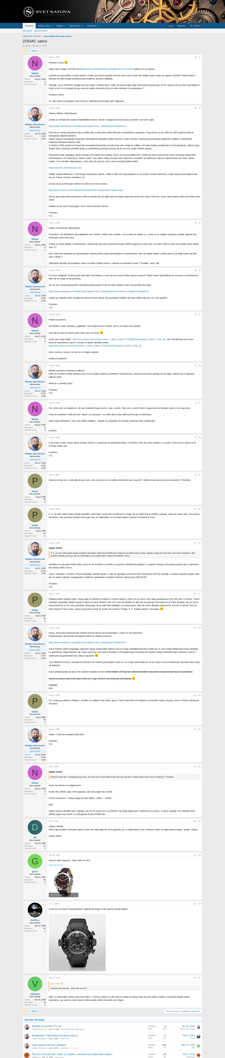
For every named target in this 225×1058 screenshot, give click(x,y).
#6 (200, 365)
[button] (52, 26)
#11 (199, 543)
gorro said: (55, 984)
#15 (199, 729)
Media (59, 25)
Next (34, 51)
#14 (199, 695)
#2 (200, 108)
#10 (199, 509)
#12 (199, 594)
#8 (200, 437)
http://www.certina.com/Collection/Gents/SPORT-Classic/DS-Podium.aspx (86, 190)
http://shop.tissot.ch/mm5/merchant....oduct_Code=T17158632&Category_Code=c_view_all (119, 339)
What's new (44, 25)
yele (193, 1048)
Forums (29, 25)
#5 (200, 314)
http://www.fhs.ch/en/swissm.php (65, 167)
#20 (199, 978)
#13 (199, 628)
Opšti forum (64, 1039)
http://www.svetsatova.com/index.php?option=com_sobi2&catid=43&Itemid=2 (88, 126)
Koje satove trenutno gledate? (49, 1045)
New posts (27, 31)
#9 (200, 475)
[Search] (195, 26)
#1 (200, 57)
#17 (199, 821)
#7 (200, 403)
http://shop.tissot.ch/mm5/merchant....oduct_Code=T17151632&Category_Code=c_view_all (95, 345)
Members (92, 25)
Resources (75, 25)
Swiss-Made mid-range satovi (73, 1029)
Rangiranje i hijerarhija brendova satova (55, 1035)
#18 (199, 855)
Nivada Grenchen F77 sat (47, 1026)
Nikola (28, 46)
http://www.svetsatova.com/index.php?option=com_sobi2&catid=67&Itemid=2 (88, 642)
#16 (199, 767)
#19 (199, 904)
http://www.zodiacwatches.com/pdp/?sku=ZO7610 (106, 69)
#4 (200, 270)
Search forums (40, 31)
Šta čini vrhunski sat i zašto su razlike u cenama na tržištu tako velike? (72, 1054)
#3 (200, 223)
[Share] (196, 57)
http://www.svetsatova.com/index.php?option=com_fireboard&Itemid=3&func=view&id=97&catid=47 (99, 291)
